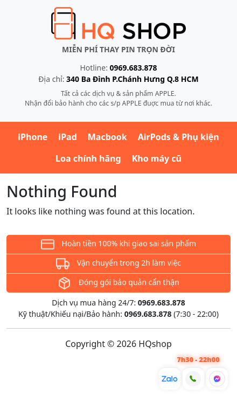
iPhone (32, 137)
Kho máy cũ (157, 158)
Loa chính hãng (88, 158)
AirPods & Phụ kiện (178, 137)
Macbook (107, 137)
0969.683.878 (133, 67)
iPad (67, 137)
